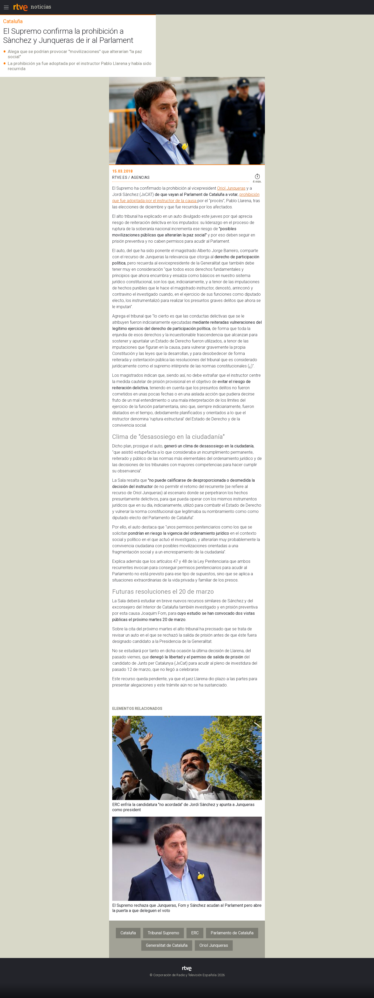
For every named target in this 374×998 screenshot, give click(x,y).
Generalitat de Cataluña (167, 945)
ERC (195, 932)
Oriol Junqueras (231, 188)
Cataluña (128, 932)
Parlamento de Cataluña (232, 932)
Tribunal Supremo (163, 932)
